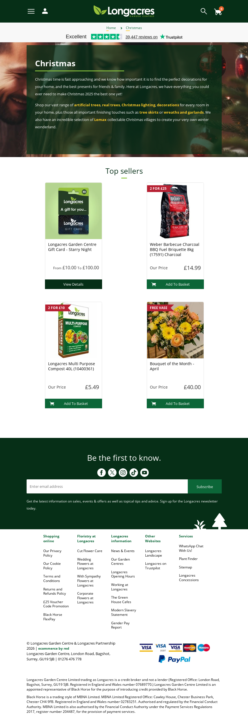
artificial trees (87, 104)
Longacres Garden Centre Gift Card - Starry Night (72, 247)
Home (111, 27)
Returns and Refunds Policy (54, 591)
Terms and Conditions (51, 578)
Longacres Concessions (189, 577)
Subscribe (205, 486)
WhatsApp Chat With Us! (191, 548)
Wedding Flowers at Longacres (85, 563)
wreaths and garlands (184, 112)
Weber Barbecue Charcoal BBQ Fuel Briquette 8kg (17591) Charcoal (174, 249)
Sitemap (185, 567)
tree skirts (148, 112)
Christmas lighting (138, 104)
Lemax (100, 119)
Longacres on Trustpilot (155, 565)
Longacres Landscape (153, 553)
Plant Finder (188, 558)
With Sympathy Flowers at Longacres (89, 580)
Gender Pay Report (120, 625)
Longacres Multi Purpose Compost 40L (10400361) (71, 366)
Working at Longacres (119, 587)
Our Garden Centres (120, 561)
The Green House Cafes (121, 599)
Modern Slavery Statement (123, 612)
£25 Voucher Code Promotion (56, 604)
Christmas (134, 27)
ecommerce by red (53, 648)
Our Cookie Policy (52, 565)
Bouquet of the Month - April (172, 366)
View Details (73, 284)
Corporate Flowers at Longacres (85, 598)
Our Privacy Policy (52, 553)
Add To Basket (170, 284)
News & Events (123, 550)
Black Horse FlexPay (52, 616)
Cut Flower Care (89, 550)
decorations (168, 104)
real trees (111, 104)
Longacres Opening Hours (123, 574)
